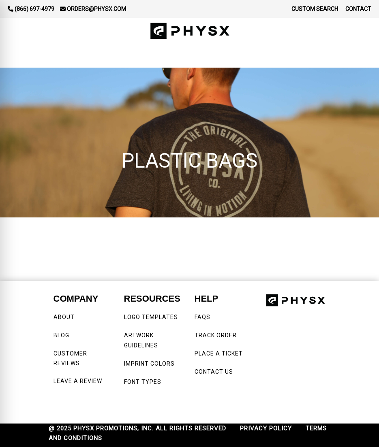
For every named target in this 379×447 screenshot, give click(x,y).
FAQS (203, 317)
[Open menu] (363, 56)
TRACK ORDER (216, 335)
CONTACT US (214, 371)
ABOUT (64, 317)
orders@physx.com (93, 9)
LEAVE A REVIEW (79, 381)
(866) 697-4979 (31, 9)
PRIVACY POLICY (266, 428)
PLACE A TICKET (219, 353)
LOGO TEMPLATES (151, 317)
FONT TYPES (142, 382)
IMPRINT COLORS (149, 363)
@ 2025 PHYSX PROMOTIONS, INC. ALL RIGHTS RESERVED (137, 428)
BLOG (61, 335)
